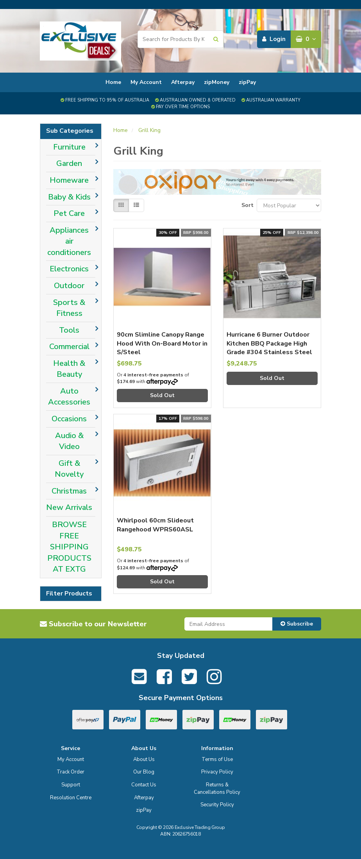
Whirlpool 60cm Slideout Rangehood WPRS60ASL (155, 524)
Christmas (69, 491)
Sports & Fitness (69, 308)
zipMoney (216, 82)
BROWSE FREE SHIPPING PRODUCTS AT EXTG (69, 546)
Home (113, 82)
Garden (69, 163)
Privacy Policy (217, 771)
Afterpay (183, 82)
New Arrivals (69, 507)
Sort (246, 205)
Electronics (69, 269)
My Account (146, 82)
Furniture (69, 147)
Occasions (69, 418)
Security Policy (217, 804)
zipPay (247, 82)
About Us (144, 759)
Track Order (70, 771)
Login (274, 39)
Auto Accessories (69, 397)
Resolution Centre (70, 797)
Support (70, 784)
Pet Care (69, 213)
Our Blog (143, 771)
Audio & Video (69, 441)
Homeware (69, 180)
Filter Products (69, 593)
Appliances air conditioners (69, 241)
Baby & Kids (69, 197)
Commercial (69, 346)
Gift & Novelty (69, 469)
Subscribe (297, 623)
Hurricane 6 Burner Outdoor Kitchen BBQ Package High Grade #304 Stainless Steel (269, 343)
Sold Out (162, 395)
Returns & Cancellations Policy (217, 788)
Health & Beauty (69, 369)
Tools (69, 330)
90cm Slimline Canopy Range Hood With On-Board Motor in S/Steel (162, 343)
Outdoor (69, 285)
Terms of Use (217, 759)
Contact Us (143, 784)
